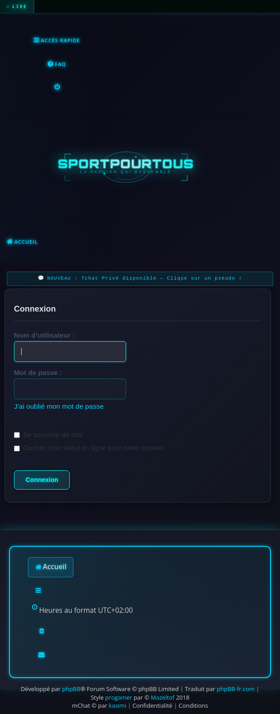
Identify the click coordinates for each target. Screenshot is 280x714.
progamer (118, 697)
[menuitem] (56, 64)
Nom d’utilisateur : (44, 335)
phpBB (71, 689)
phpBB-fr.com (236, 689)
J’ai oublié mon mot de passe (59, 406)
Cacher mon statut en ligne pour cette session (89, 447)
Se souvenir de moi (48, 434)
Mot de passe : (38, 372)
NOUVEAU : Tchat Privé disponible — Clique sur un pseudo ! (144, 278)
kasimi (117, 705)
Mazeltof (162, 697)
